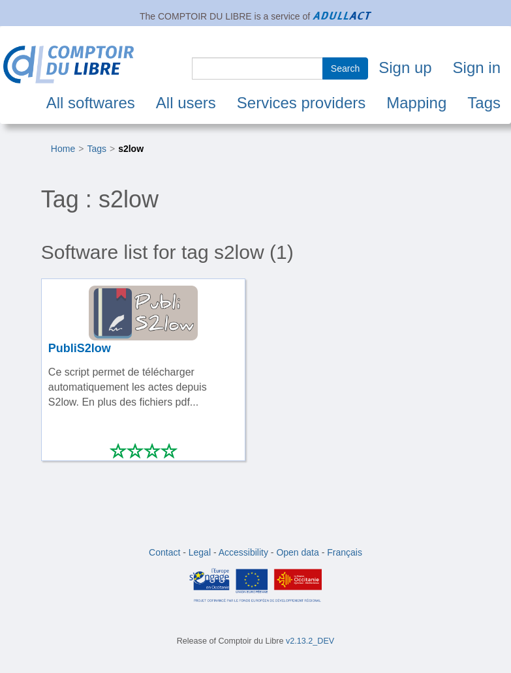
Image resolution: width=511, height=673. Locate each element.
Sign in (477, 67)
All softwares (90, 103)
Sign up (405, 67)
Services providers (301, 103)
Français (344, 552)
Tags (484, 103)
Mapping (416, 103)
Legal (200, 552)
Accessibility (243, 552)
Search (345, 68)
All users (186, 103)
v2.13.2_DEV (310, 641)
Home (63, 148)
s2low (131, 148)
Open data (297, 552)
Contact (164, 552)
